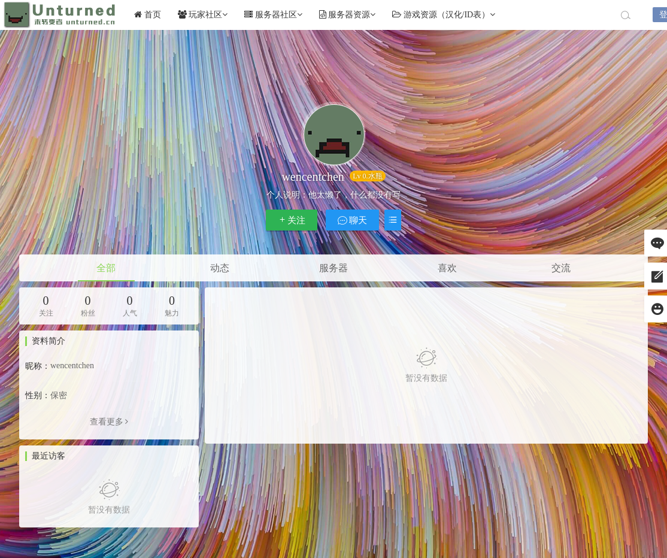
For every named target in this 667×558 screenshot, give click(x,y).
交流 (561, 268)
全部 (106, 268)
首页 (147, 14)
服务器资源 (347, 14)
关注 (291, 220)
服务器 (333, 268)
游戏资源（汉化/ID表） (443, 14)
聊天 (353, 220)
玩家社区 (203, 14)
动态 (219, 268)
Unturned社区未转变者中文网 (60, 15)
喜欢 (447, 268)
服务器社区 (273, 14)
